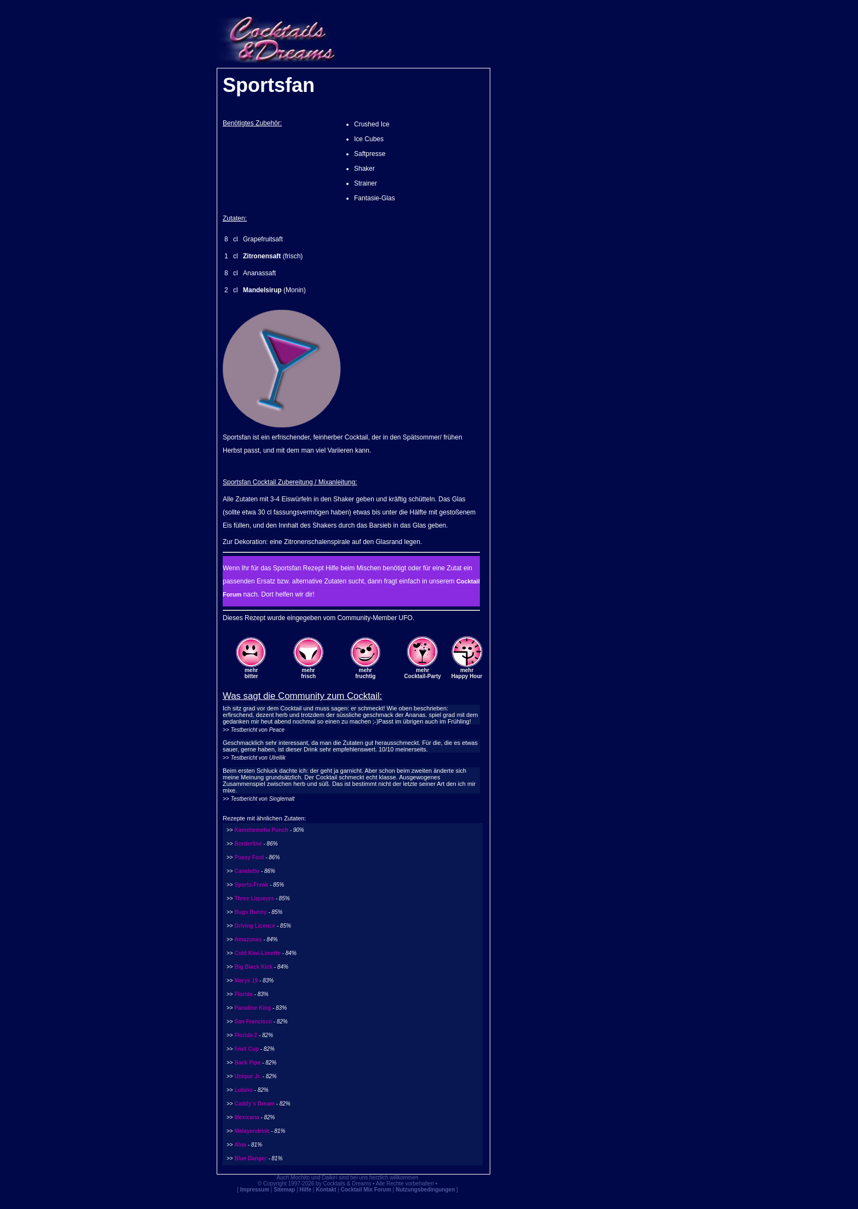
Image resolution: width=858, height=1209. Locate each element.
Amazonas (248, 939)
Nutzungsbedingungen (425, 1190)
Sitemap (284, 1190)
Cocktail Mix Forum (366, 1190)
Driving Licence (254, 926)
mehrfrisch (308, 673)
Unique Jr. (247, 1076)
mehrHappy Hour (467, 673)
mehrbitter (251, 673)
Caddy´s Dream (254, 1104)
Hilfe (305, 1190)
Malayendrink (251, 1131)
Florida (243, 994)
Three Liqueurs (254, 898)
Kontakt (326, 1190)
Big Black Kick (253, 967)
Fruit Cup (246, 1049)
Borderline (248, 844)
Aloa (240, 1145)
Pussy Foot (249, 857)
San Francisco (252, 1022)
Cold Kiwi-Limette (257, 953)
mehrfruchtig (365, 673)
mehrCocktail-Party (422, 673)
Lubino (243, 1090)
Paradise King (252, 1008)
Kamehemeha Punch (261, 830)
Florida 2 (245, 1035)
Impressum (254, 1190)
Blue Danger (250, 1158)
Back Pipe (247, 1063)
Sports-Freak (251, 885)
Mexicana (246, 1117)
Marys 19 (246, 980)
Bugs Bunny (250, 912)
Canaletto (246, 871)
